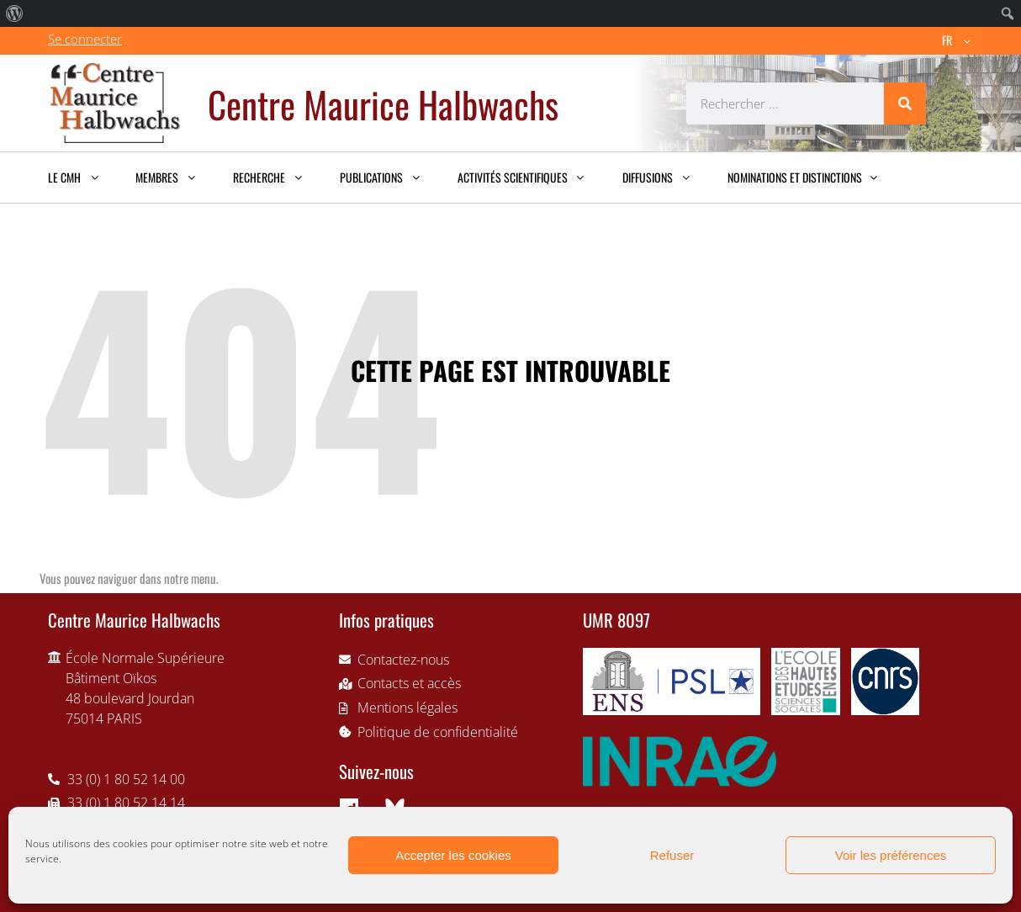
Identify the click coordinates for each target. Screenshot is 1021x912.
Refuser (672, 855)
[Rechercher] (905, 103)
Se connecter (85, 38)
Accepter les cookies (453, 855)
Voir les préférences (891, 855)
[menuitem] (14, 13)
